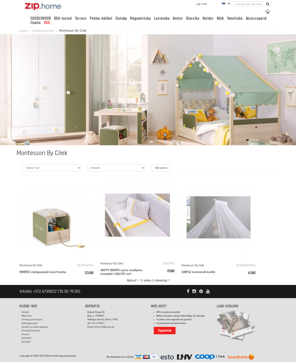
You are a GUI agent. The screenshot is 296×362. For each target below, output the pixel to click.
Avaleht (23, 31)
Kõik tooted (63, 18)
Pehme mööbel (101, 18)
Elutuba (121, 18)
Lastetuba (162, 18)
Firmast (25, 334)
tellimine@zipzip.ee (104, 327)
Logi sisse (201, 4)
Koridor (208, 18)
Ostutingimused (29, 323)
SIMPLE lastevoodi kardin (198, 272)
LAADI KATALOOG (228, 306)
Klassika (192, 18)
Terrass (81, 18)
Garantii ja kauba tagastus (35, 327)
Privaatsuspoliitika (31, 330)
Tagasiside (164, 330)
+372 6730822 (45, 291)
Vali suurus (161, 167)
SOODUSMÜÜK (40, 18)
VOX (47, 23)
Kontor (178, 18)
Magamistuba (140, 18)
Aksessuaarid (256, 18)
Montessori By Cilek (31, 265)
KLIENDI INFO (28, 306)
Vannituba (235, 18)
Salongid (26, 341)
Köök (220, 18)
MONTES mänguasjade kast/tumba (43, 272)
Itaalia (35, 23)
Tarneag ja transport (32, 319)
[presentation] (8, 101)
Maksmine (27, 316)
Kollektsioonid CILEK (43, 31)
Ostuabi (25, 312)
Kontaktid (26, 338)
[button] (247, 140)
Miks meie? (159, 306)
